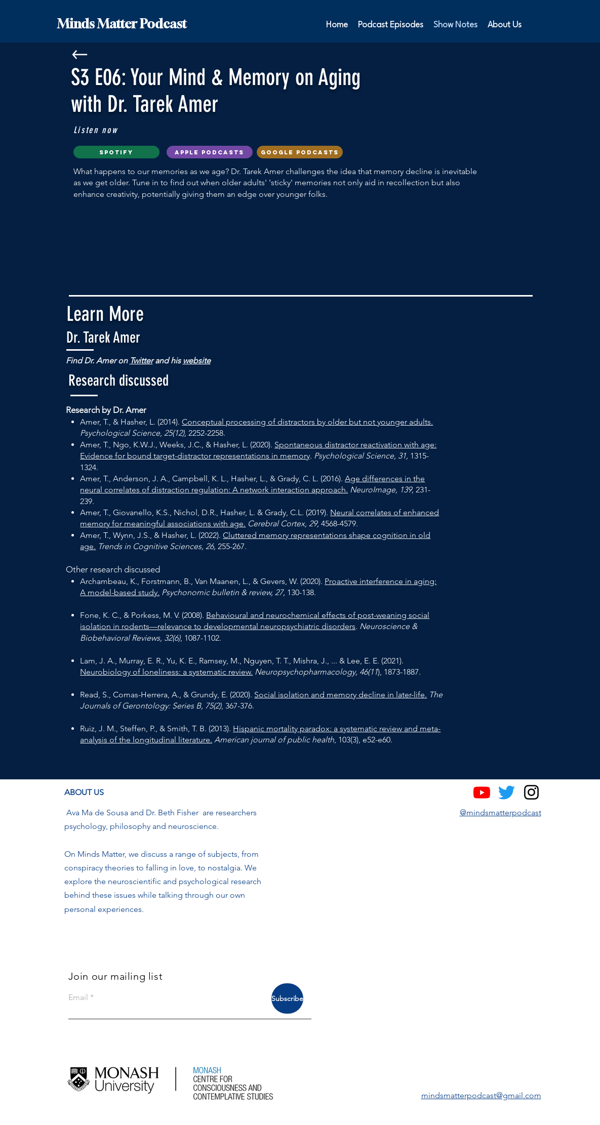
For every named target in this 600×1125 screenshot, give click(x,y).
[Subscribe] (287, 998)
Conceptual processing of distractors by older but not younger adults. (307, 422)
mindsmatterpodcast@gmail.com (481, 1095)
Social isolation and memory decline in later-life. (340, 694)
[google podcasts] (300, 152)
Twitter (141, 360)
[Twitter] (506, 792)
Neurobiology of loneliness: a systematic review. (166, 672)
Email (78, 997)
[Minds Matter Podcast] (181, 24)
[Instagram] (531, 792)
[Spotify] (116, 152)
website (197, 360)
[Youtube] (482, 792)
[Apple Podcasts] (210, 152)
